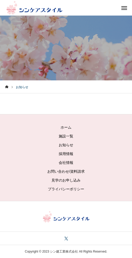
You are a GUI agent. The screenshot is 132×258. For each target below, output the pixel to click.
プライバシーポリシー (66, 189)
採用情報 (66, 154)
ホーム (66, 127)
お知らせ (66, 145)
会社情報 (66, 163)
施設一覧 (66, 136)
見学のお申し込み (66, 180)
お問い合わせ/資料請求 (66, 171)
